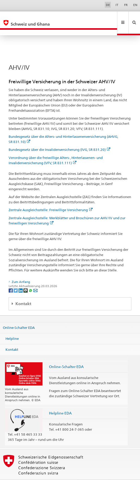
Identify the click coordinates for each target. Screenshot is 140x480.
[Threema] (25, 279)
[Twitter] (16, 279)
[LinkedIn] (21, 279)
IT (116, 5)
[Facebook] (11, 279)
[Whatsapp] (30, 279)
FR (126, 5)
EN (135, 5)
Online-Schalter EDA (19, 316)
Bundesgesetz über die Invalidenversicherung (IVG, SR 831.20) (59, 138)
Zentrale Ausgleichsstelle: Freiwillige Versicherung (51, 199)
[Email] (35, 279)
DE (108, 5)
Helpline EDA (60, 402)
